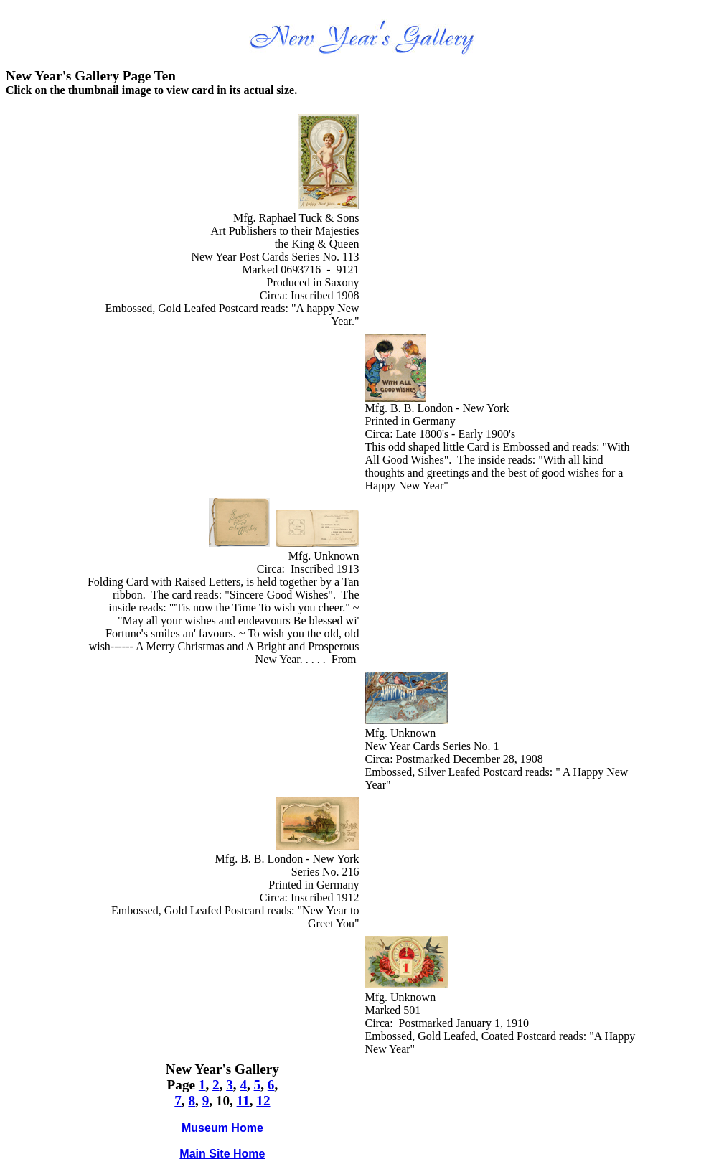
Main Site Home (222, 1154)
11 (243, 1100)
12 (263, 1100)
